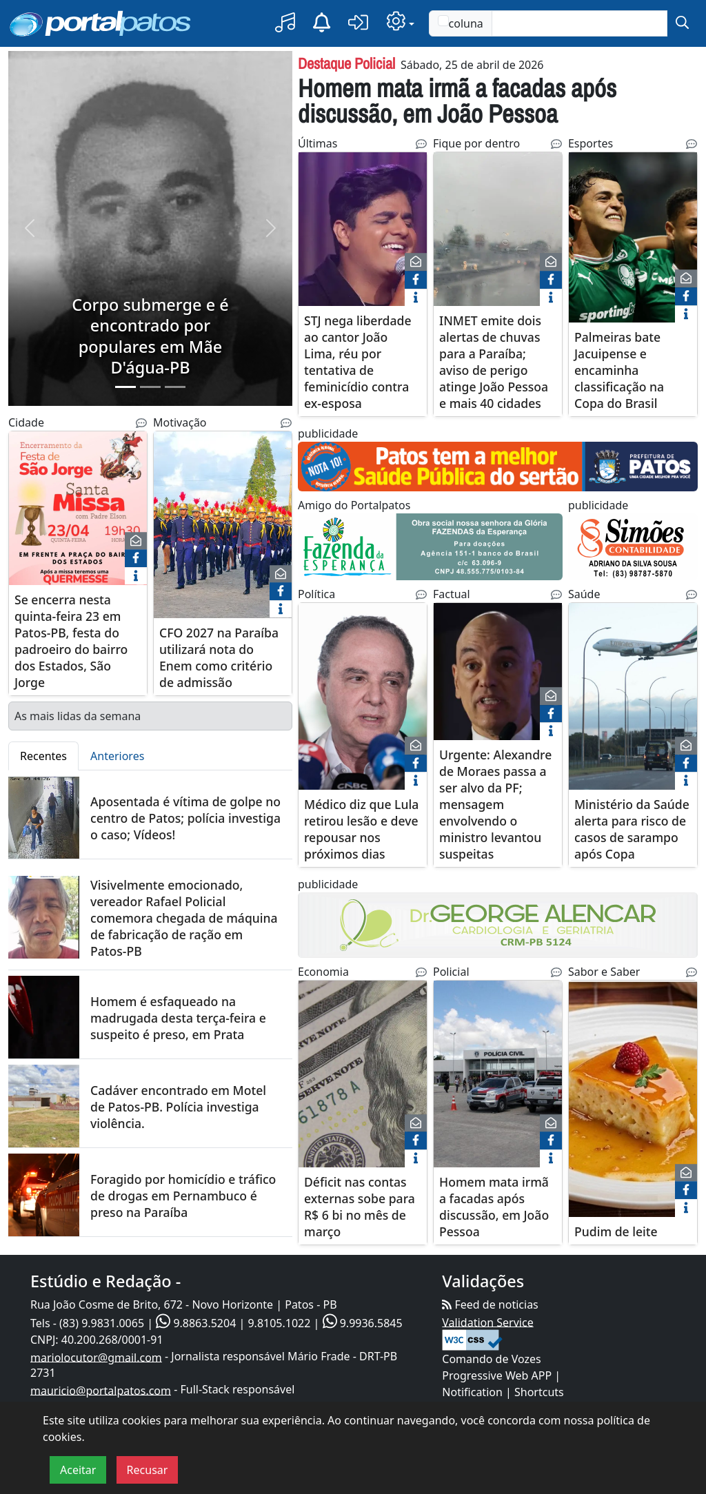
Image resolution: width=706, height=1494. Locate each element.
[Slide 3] (175, 387)
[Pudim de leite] (633, 1099)
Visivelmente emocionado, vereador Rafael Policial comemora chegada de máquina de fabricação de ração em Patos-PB (184, 918)
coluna (460, 23)
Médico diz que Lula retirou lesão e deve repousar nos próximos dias (361, 829)
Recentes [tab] (43, 756)
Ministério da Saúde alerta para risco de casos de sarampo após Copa (631, 829)
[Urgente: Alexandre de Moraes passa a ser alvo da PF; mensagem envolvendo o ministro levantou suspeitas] (498, 688)
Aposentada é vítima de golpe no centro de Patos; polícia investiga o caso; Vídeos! (185, 818)
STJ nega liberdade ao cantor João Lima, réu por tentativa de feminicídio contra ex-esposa (358, 362)
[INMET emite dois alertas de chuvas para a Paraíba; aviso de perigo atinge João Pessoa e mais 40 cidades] (498, 229)
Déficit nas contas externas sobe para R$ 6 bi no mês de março (359, 1207)
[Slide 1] (125, 387)
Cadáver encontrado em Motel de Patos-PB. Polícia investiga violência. (178, 1107)
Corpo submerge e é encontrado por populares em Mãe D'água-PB (150, 336)
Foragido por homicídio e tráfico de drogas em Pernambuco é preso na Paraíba (183, 1195)
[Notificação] (321, 23)
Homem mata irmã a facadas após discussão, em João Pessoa (457, 100)
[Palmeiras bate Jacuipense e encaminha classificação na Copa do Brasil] (633, 237)
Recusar (147, 1469)
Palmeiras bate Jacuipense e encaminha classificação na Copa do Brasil (619, 370)
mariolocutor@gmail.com (96, 1356)
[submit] (682, 23)
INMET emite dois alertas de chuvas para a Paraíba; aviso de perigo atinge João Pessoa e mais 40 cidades (493, 362)
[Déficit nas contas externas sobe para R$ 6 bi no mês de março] (363, 1082)
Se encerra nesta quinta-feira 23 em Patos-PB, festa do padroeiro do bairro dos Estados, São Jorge (71, 640)
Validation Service (487, 1321)
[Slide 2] (150, 387)
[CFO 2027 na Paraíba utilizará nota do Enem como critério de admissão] (223, 524)
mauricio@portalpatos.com (100, 1390)
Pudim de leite (616, 1231)
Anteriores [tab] (117, 756)
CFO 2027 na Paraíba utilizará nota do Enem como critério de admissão (219, 657)
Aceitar (78, 1469)
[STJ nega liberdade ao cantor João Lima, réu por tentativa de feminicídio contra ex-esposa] (363, 237)
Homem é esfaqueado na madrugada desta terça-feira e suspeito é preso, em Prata (178, 1018)
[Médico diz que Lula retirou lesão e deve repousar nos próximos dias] (363, 696)
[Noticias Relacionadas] (141, 423)
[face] (136, 558)
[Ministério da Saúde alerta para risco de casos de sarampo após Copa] (633, 696)
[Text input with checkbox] (579, 23)
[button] (285, 23)
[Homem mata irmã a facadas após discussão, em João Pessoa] (498, 1074)
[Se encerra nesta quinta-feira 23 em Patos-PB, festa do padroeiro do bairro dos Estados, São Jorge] (78, 516)
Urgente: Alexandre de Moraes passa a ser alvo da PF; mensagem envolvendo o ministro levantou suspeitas (495, 804)
